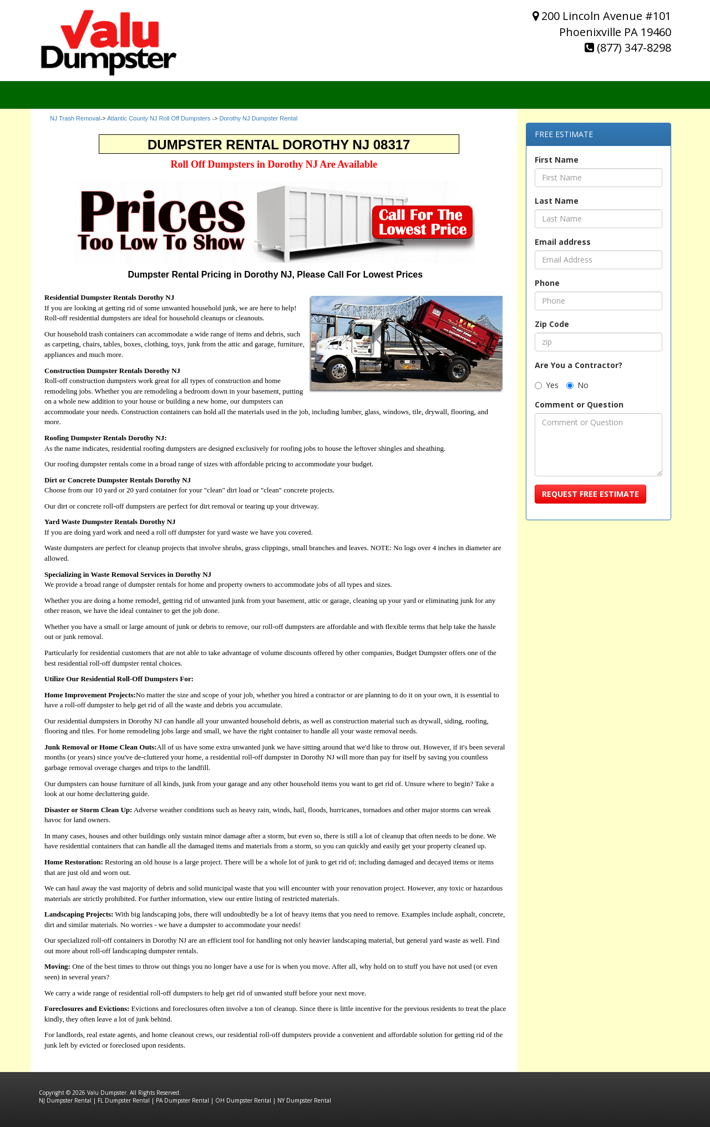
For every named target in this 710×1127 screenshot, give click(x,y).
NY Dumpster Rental (304, 1100)
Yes (547, 385)
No (577, 385)
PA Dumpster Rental (182, 1100)
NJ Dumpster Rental (65, 1100)
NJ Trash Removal (75, 118)
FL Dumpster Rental (124, 1100)
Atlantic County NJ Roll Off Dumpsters (158, 118)
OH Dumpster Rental (243, 1100)
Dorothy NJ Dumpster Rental (258, 118)
